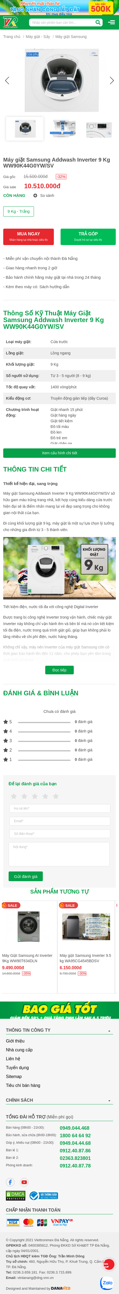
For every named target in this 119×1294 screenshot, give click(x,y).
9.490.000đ (15, 967)
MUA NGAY (28, 237)
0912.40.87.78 (75, 1166)
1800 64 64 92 (75, 1135)
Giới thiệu (15, 1041)
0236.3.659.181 (25, 1272)
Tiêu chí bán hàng (23, 1085)
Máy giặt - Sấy (38, 36)
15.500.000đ (36, 176)
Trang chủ (11, 36)
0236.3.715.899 (59, 1272)
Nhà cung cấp (19, 1050)
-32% (61, 177)
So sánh (43, 195)
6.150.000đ (73, 967)
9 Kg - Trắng (19, 211)
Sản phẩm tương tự (59, 891)
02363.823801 (75, 1158)
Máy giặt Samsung (71, 36)
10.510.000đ (42, 186)
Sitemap (14, 1076)
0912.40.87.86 (75, 1150)
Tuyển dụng (17, 1067)
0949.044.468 (74, 1128)
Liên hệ (13, 1058)
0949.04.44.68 (75, 1143)
